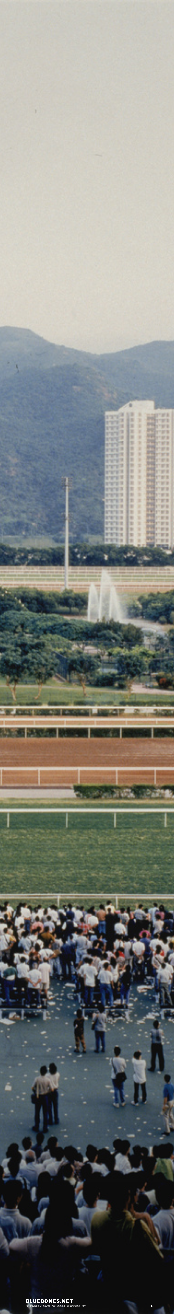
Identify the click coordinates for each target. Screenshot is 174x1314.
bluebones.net (49, 1301)
